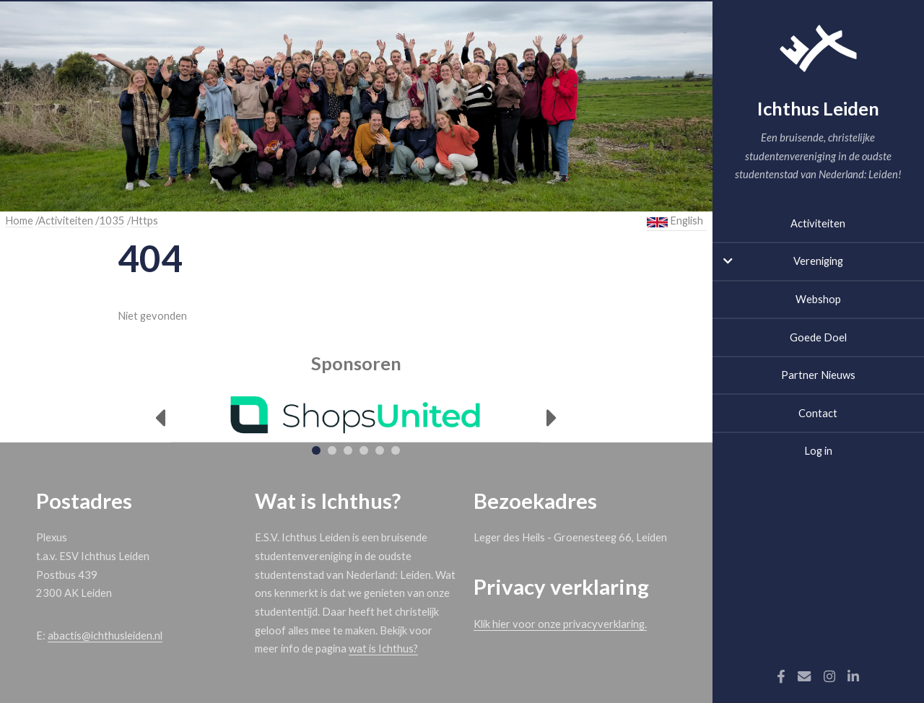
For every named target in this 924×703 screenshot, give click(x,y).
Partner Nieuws (818, 375)
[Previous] (159, 418)
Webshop (818, 299)
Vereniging (818, 261)
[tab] (316, 450)
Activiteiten (817, 223)
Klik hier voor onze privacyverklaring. (560, 624)
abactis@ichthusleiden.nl (105, 635)
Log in (818, 451)
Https (144, 220)
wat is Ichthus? (383, 648)
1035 (112, 220)
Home (19, 220)
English (675, 220)
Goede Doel (818, 337)
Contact (817, 413)
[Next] (551, 418)
